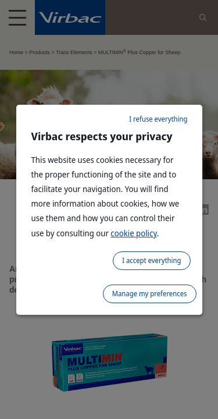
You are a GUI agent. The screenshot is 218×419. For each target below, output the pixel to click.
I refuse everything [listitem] (158, 119)
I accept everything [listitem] (151, 260)
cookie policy (133, 233)
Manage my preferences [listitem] (149, 294)
